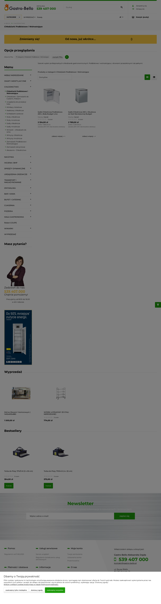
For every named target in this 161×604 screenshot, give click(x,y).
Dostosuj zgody (37, 590)
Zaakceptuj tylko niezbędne (16, 590)
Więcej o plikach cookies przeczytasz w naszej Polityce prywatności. (31, 584)
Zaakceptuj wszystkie (55, 590)
